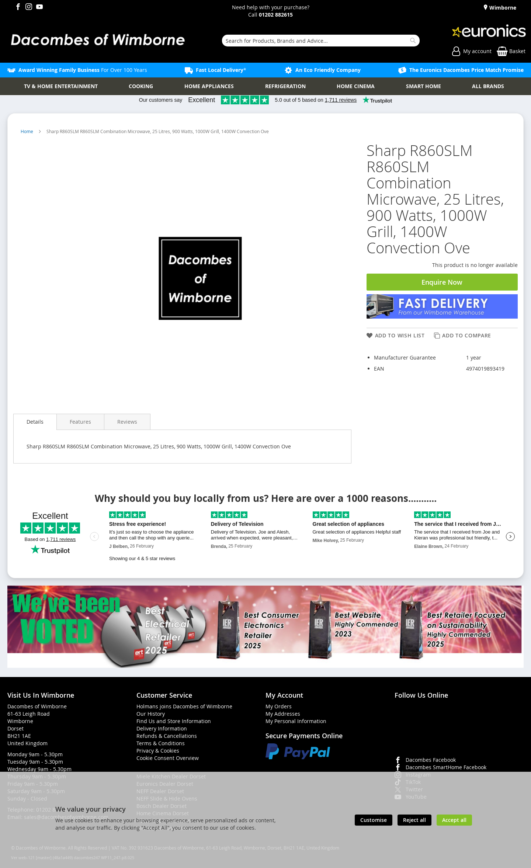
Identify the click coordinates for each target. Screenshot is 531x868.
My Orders (279, 706)
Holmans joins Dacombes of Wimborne (184, 706)
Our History (150, 713)
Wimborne (502, 7)
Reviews (127, 421)
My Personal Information (296, 721)
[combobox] (321, 40)
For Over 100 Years (82, 69)
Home (27, 131)
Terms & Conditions (160, 743)
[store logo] (97, 40)
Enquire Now (441, 282)
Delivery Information (161, 728)
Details (35, 421)
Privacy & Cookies (157, 750)
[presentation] (35, 422)
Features (80, 421)
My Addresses (283, 713)
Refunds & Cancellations (166, 735)
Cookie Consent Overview (167, 757)
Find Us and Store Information (173, 721)
